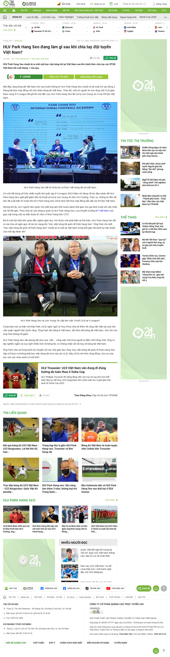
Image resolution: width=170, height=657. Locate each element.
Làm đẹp (129, 597)
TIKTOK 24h (93, 588)
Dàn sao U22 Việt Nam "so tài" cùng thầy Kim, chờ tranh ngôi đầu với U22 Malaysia (96, 569)
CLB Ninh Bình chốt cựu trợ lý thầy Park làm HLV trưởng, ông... (16, 529)
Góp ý (52, 643)
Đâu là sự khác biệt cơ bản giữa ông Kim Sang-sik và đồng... (74, 529)
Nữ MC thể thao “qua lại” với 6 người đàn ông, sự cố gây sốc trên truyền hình (154, 243)
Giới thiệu (38, 643)
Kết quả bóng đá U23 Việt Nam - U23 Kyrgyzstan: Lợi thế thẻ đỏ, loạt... (21, 448)
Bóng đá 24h (71, 588)
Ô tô (164, 10)
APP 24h (11, 588)
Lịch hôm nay (48, 17)
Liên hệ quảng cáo (16, 643)
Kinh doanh (51, 10)
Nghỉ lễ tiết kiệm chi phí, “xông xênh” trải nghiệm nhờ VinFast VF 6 (154, 182)
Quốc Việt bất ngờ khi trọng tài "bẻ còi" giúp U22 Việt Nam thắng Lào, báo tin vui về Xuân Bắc (98, 552)
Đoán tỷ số (97, 3)
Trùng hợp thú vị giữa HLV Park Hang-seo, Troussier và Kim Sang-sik (59, 448)
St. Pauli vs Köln (106, 27)
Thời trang (114, 597)
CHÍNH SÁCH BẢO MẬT (71, 643)
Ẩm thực (100, 597)
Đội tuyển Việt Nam (40, 59)
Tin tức (24, 10)
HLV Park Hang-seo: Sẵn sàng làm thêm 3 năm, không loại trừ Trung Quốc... (59, 488)
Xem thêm (8, 30)
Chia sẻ (112, 58)
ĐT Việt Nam (102, 210)
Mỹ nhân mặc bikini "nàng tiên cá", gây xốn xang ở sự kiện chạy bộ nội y (153, 276)
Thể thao (152, 10)
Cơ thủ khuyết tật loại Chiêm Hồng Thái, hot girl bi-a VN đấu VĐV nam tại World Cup (154, 227)
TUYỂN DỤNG (120, 643)
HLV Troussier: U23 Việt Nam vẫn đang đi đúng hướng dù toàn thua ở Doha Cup (73, 370)
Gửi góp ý (27, 395)
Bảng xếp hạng (109, 17)
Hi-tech (126, 10)
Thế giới (138, 10)
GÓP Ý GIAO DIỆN (9, 653)
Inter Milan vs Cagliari (136, 27)
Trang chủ (7, 40)
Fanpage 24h (49, 588)
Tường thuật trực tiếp (87, 17)
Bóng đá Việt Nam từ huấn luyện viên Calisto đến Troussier (99, 447)
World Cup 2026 (148, 17)
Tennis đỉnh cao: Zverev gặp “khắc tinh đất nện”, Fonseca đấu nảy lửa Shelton (154, 260)
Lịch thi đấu (32, 17)
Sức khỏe (112, 10)
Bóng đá (37, 10)
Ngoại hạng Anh (128, 17)
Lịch (113, 3)
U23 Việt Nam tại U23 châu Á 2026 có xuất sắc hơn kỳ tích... (104, 529)
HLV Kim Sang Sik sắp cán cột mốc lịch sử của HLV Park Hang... (45, 529)
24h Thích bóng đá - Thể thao (88, 10)
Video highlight (66, 17)
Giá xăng (80, 4)
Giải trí (66, 10)
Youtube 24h (115, 588)
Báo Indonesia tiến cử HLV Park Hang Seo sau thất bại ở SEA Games (98, 488)
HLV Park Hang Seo (20, 59)
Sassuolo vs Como (75, 27)
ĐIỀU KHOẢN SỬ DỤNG (98, 643)
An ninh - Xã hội (54, 597)
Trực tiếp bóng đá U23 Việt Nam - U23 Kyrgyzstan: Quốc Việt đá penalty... (21, 488)
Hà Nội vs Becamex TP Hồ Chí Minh (44, 27)
